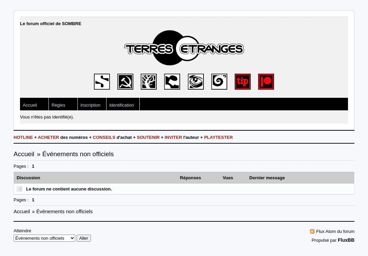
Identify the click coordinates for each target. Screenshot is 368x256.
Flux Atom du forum (335, 231)
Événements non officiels (78, 154)
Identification (121, 105)
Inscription (90, 105)
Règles (58, 105)
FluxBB (346, 240)
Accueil (30, 105)
